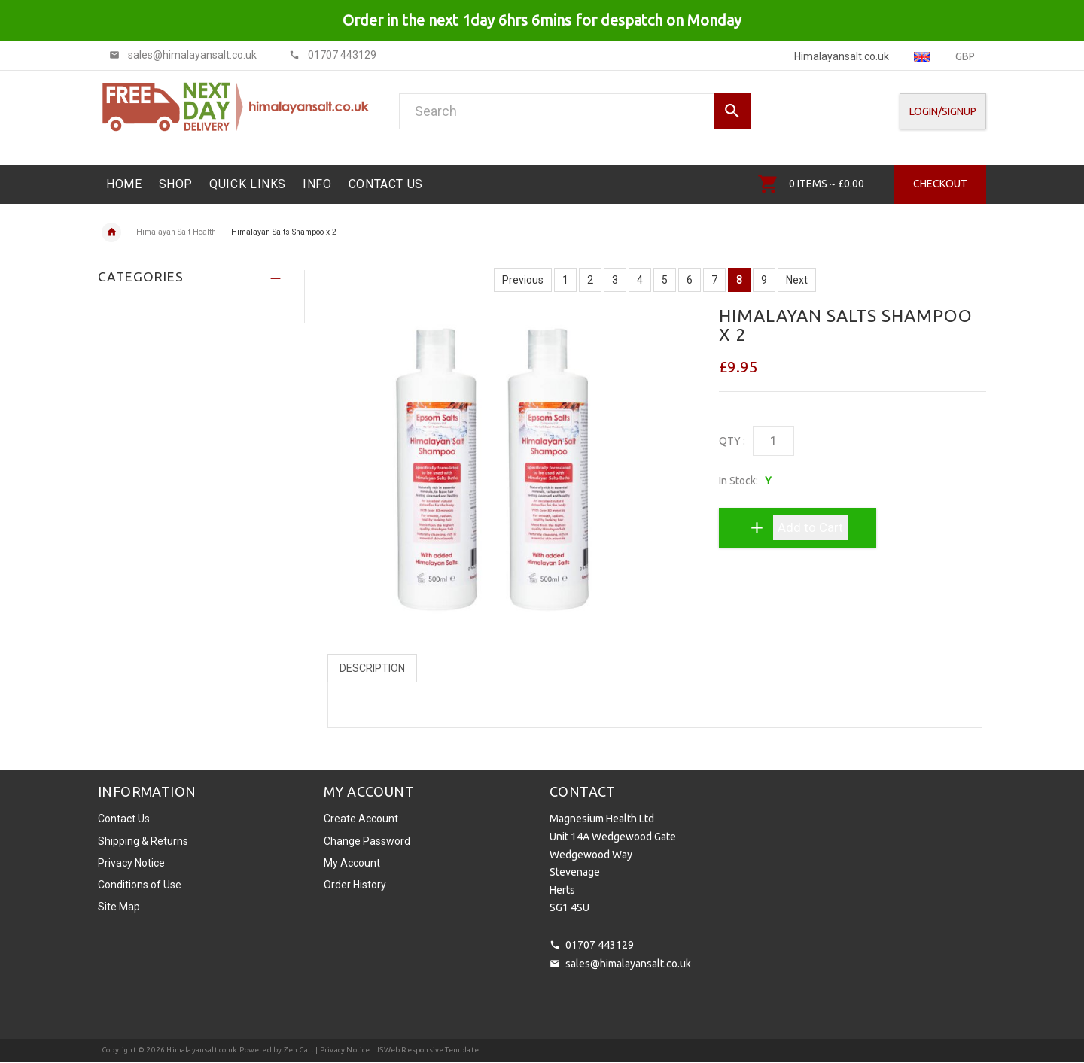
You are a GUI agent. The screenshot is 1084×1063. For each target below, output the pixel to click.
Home (111, 232)
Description (372, 668)
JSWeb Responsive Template (427, 1050)
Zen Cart (299, 1050)
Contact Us (124, 818)
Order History (355, 885)
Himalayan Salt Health (176, 232)
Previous (523, 280)
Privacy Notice (131, 863)
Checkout (940, 184)
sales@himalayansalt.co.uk (628, 964)
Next (797, 280)
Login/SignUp (942, 111)
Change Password (367, 841)
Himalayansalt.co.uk (201, 1050)
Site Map (119, 907)
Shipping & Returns (143, 841)
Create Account (361, 818)
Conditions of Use (139, 885)
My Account (352, 863)
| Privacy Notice (342, 1050)
